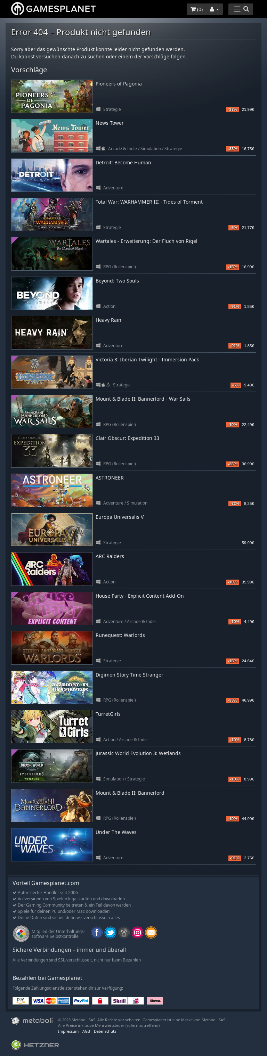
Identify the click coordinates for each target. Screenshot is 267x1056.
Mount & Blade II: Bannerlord (130, 792)
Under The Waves (116, 832)
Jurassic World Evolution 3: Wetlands (138, 753)
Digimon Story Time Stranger (129, 674)
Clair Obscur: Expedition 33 (127, 438)
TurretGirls (108, 714)
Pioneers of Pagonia (119, 83)
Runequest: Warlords (120, 635)
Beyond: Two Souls (117, 280)
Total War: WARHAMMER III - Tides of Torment (149, 201)
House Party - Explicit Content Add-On (140, 595)
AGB (86, 1031)
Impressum (68, 1031)
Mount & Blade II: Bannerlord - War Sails (143, 398)
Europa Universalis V (120, 517)
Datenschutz (105, 1031)
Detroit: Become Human (123, 162)
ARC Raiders (110, 556)
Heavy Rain (108, 320)
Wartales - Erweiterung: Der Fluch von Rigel (146, 241)
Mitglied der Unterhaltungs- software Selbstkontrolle (58, 933)
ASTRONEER (110, 477)
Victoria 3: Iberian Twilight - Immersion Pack (147, 359)
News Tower (110, 123)
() (197, 9)
